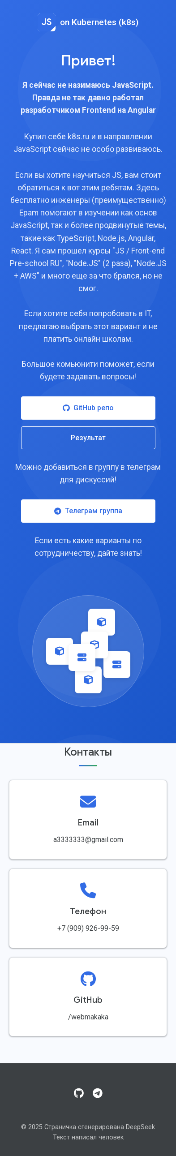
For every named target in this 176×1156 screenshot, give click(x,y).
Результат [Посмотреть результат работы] (88, 438)
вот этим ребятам (100, 187)
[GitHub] (79, 1094)
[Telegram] (98, 1094)
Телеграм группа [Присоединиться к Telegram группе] (88, 511)
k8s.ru (79, 136)
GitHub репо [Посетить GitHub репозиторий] (88, 408)
